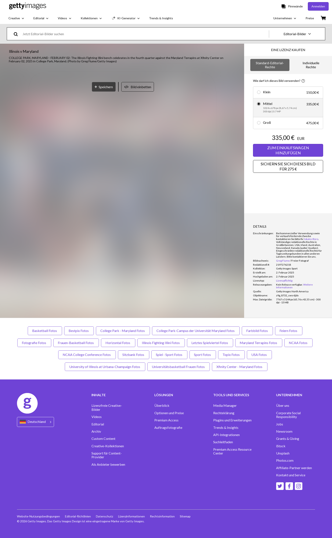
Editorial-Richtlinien (78, 516)
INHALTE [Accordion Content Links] (98, 395)
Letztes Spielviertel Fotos (210, 343)
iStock (280, 446)
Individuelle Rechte (311, 65)
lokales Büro (311, 239)
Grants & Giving (287, 438)
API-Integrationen (226, 435)
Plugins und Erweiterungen (232, 420)
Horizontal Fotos (118, 343)
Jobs (279, 424)
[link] (289, 284)
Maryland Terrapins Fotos (259, 343)
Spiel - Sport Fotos (169, 355)
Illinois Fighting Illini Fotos (161, 343)
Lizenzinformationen (131, 516)
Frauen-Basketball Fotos (76, 343)
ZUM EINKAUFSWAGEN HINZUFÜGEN (288, 150)
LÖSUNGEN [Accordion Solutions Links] (163, 395)
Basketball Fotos (45, 331)
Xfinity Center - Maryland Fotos (239, 367)
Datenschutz (104, 516)
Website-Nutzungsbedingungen (38, 516)
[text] (145, 33)
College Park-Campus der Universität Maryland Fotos (195, 331)
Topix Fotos (231, 355)
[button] (122, 152)
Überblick (161, 405)
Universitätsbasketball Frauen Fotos (178, 367)
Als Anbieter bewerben (108, 464)
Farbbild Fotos (257, 331)
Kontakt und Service (290, 475)
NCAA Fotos (298, 343)
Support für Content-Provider (106, 455)
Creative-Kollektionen (107, 446)
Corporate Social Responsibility (288, 415)
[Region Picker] (35, 422)
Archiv (96, 431)
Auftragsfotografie (168, 427)
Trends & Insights (225, 427)
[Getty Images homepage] (27, 6)
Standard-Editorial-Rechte (270, 65)
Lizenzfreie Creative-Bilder (106, 407)
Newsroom (284, 431)
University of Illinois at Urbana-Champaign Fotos (105, 367)
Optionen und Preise (169, 413)
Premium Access (166, 420)
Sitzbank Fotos (133, 355)
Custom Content (103, 438)
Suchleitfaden (223, 442)
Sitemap (185, 516)
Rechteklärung (223, 413)
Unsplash (282, 453)
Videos (96, 417)
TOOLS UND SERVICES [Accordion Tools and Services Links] (231, 395)
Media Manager (225, 405)
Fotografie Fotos (34, 343)
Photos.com (284, 460)
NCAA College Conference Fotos (87, 355)
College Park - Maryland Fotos (122, 331)
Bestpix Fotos (79, 331)
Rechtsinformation (162, 516)
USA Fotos (259, 355)
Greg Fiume (283, 260)
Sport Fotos (203, 355)
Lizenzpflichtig (284, 280)
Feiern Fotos (288, 331)
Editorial (97, 424)
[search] (17, 34)
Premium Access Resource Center (232, 451)
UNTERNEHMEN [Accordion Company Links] (289, 395)
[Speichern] (104, 245)
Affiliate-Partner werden (294, 468)
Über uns (282, 405)
